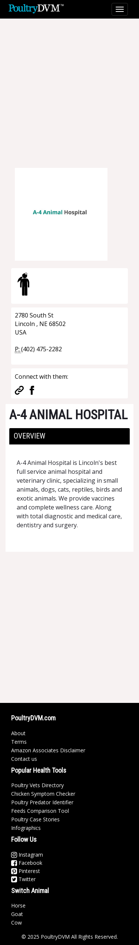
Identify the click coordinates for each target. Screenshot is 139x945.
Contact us (24, 758)
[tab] (69, 436)
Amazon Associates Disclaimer (48, 750)
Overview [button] (29, 435)
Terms (19, 741)
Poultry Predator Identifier (42, 802)
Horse (18, 905)
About (18, 733)
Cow (16, 922)
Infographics (26, 827)
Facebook (26, 862)
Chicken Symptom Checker (43, 793)
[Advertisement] (69, 88)
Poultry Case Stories (35, 819)
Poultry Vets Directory (37, 785)
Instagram (27, 854)
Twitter (23, 879)
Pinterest (25, 870)
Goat (17, 914)
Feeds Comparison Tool (40, 810)
